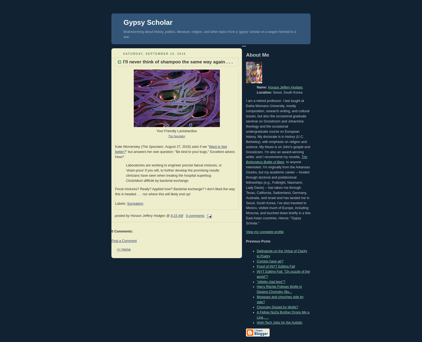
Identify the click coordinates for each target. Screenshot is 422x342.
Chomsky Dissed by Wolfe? (277, 307)
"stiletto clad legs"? (271, 282)
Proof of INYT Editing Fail (276, 266)
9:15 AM (177, 216)
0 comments (195, 216)
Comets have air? (270, 261)
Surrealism (135, 204)
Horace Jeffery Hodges (285, 87)
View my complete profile (265, 232)
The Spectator (176, 136)
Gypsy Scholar (148, 22)
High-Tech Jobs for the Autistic (280, 322)
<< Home (124, 249)
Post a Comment (124, 241)
